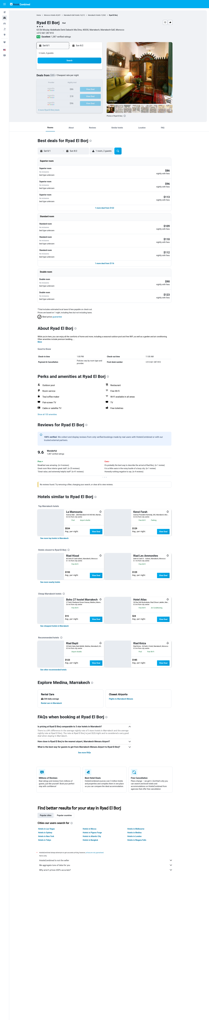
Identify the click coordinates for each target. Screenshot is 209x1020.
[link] (59, 539)
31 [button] (68, 102)
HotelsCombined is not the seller (110, 943)
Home (43, 15)
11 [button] (74, 83)
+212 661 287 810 (49, 33)
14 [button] (94, 83)
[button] (4, 4)
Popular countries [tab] (69, 898)
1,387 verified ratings (65, 36)
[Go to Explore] (4, 34)
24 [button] (68, 96)
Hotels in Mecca (94, 912)
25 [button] (74, 96)
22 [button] (100, 89)
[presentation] (129, 116)
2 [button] (61, 76)
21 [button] (94, 89)
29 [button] (100, 96)
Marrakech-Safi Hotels (76, 15)
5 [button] (80, 76)
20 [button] (87, 89)
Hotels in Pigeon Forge (96, 915)
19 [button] (81, 89)
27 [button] (87, 96)
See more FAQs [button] (89, 835)
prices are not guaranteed (99, 935)
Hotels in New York (51, 919)
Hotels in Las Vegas (51, 912)
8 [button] (100, 76)
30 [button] (62, 102)
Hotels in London (139, 919)
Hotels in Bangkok (95, 923)
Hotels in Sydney (50, 915)
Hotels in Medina (139, 915)
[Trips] (4, 42)
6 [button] (87, 76)
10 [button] (68, 83)
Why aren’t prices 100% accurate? (110, 952)
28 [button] (94, 96)
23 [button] (62, 96)
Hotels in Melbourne (140, 912)
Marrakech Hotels (99, 15)
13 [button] (87, 83)
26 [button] (81, 96)
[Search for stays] (4, 18)
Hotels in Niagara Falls (141, 923)
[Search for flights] (4, 12)
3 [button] (68, 76)
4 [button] (74, 76)
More (44, 316)
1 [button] (100, 70)
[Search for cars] (4, 23)
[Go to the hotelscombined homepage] (20, 4)
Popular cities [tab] (50, 898)
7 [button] (93, 76)
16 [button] (62, 89)
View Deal (101, 506)
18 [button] (74, 89)
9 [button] (61, 83)
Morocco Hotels (54, 15)
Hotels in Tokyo (49, 923)
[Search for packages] (4, 29)
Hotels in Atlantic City (96, 919)
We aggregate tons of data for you (110, 948)
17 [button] (68, 89)
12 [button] (81, 83)
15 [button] (100, 83)
